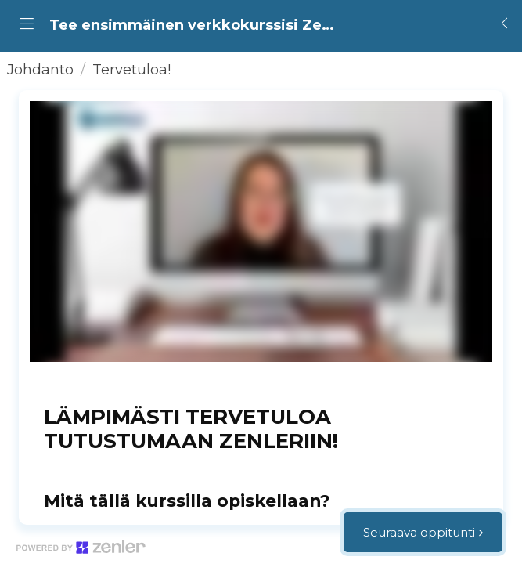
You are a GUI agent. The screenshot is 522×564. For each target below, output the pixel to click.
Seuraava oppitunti (419, 532)
